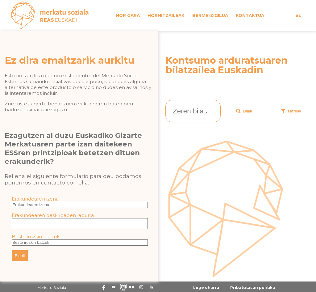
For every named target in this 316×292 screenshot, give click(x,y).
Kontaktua (250, 15)
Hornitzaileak (166, 15)
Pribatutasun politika (252, 289)
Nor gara (128, 15)
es (298, 15)
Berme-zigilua (210, 15)
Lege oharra (206, 289)
